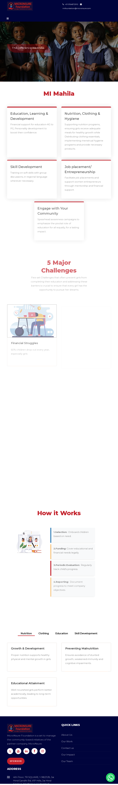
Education (62, 633)
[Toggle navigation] (7, 18)
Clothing (43, 633)
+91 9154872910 (70, 4)
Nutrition (26, 633)
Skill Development (86, 633)
